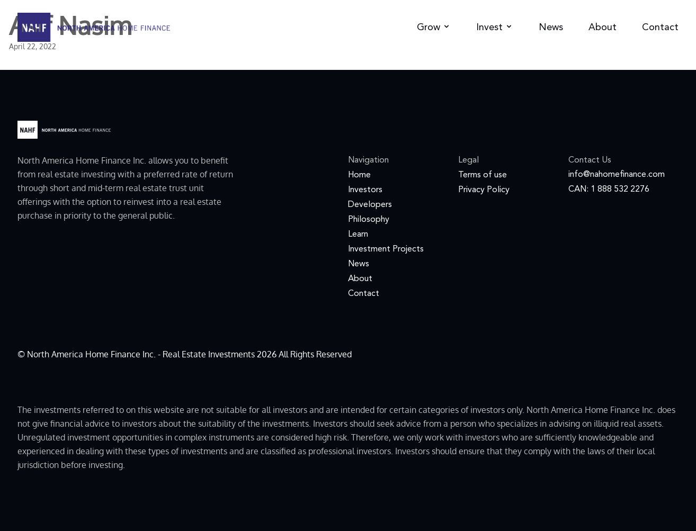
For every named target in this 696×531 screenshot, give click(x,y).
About (602, 27)
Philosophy (368, 219)
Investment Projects (386, 249)
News (551, 27)
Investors (365, 190)
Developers (370, 205)
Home (359, 175)
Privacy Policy (484, 190)
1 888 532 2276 (620, 189)
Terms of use (482, 175)
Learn (358, 234)
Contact (660, 27)
